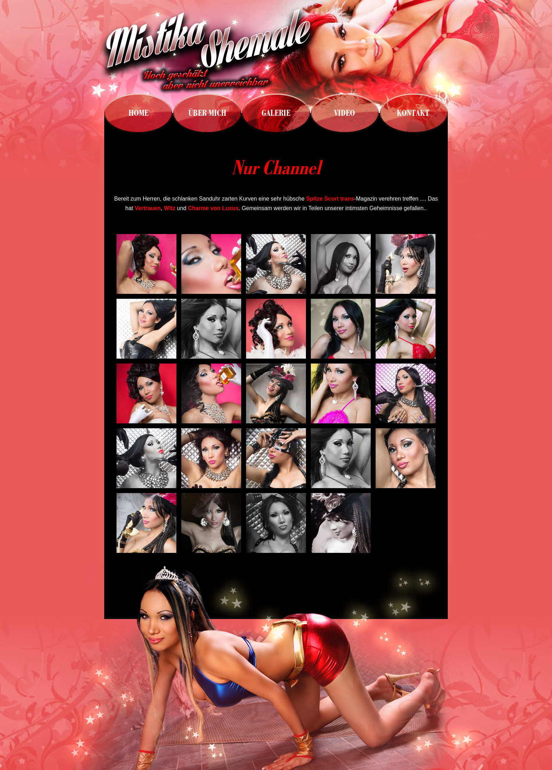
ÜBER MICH (207, 113)
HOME (138, 113)
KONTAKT (413, 113)
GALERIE (276, 113)
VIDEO (344, 113)
